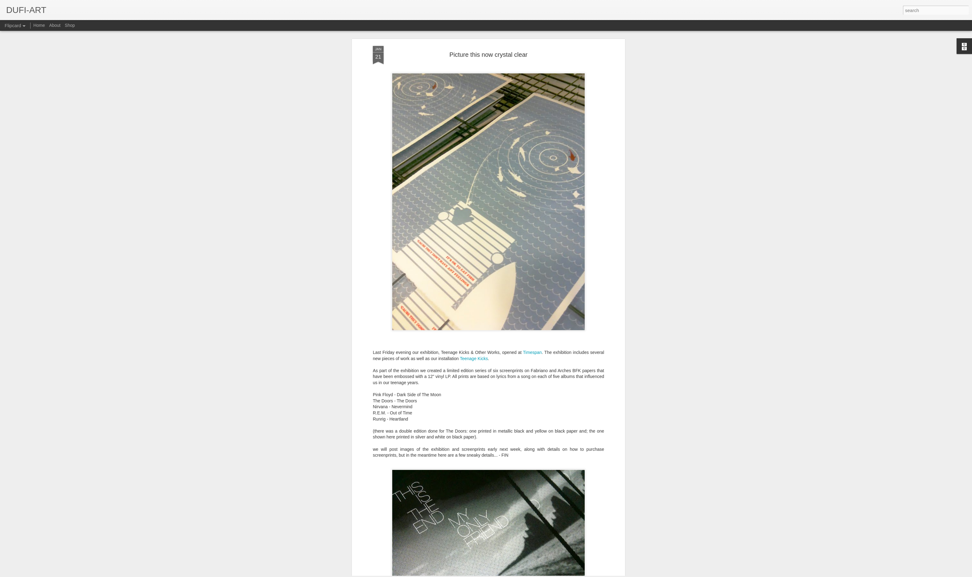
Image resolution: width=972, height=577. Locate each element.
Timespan (532, 150)
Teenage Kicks (474, 157)
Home (39, 25)
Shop (70, 25)
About (55, 25)
